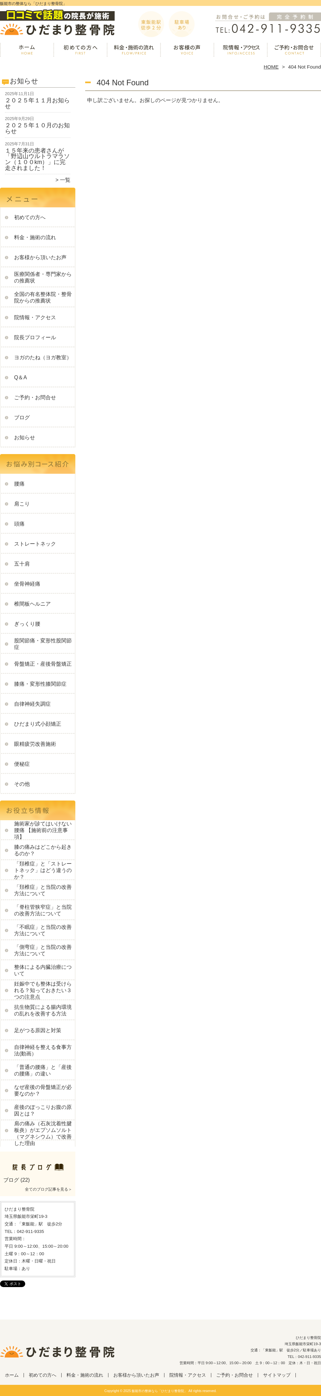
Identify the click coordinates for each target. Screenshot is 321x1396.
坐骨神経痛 (27, 584)
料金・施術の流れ (133, 51)
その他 (22, 784)
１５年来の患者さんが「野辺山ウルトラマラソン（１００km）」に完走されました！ (37, 159)
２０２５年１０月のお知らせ (37, 128)
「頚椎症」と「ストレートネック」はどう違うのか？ (43, 870)
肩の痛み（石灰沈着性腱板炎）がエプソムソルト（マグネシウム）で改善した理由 (43, 1133)
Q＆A (20, 377)
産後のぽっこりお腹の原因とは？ (43, 1110)
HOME (271, 67)
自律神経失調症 (32, 704)
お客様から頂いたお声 (187, 51)
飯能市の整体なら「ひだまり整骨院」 (159, 1391)
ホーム (27, 51)
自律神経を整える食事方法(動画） (43, 1050)
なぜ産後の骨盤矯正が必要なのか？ (43, 1090)
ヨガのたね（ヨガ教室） (43, 357)
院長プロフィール (35, 337)
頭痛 (19, 524)
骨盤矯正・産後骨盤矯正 (43, 664)
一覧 (65, 180)
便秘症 (22, 764)
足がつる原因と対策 (37, 1030)
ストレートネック (35, 544)
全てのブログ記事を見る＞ (48, 1189)
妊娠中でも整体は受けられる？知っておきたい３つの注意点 (43, 990)
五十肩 (22, 564)
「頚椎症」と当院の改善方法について (43, 890)
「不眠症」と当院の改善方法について (43, 930)
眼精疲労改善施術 (35, 744)
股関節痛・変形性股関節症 (43, 644)
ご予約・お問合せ (294, 51)
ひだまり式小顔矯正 (37, 724)
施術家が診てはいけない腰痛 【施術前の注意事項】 (43, 830)
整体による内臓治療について (43, 970)
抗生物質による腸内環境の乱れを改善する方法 (43, 1010)
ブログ (22, 417)
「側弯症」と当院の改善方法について (43, 950)
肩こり (22, 504)
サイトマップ (277, 1375)
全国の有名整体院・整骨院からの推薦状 (43, 297)
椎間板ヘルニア (32, 604)
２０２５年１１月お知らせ (37, 103)
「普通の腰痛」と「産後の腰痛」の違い (43, 1070)
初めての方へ (80, 51)
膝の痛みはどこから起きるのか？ (43, 850)
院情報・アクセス (240, 51)
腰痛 (19, 484)
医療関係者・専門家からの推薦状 (43, 277)
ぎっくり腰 (27, 624)
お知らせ (24, 437)
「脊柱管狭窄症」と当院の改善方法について (43, 910)
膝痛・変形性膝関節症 (40, 684)
